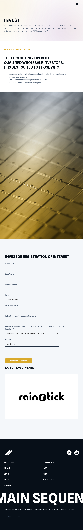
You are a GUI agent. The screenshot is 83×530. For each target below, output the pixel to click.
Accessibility (53, 509)
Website (8, 340)
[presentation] (22, 353)
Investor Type (10, 295)
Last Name (9, 274)
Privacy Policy (28, 509)
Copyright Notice (41, 509)
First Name (9, 263)
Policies (71, 509)
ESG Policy (63, 509)
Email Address (11, 284)
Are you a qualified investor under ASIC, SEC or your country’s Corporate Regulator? (34, 327)
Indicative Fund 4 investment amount (20, 316)
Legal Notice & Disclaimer (13, 509)
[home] (9, 4)
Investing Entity (11, 305)
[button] (76, 4)
